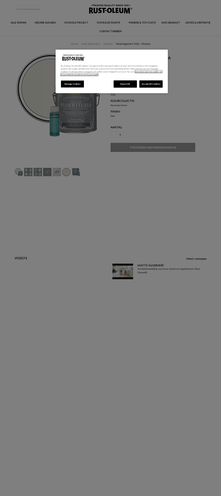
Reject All (125, 84)
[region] (112, 71)
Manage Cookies (72, 84)
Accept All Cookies (151, 84)
